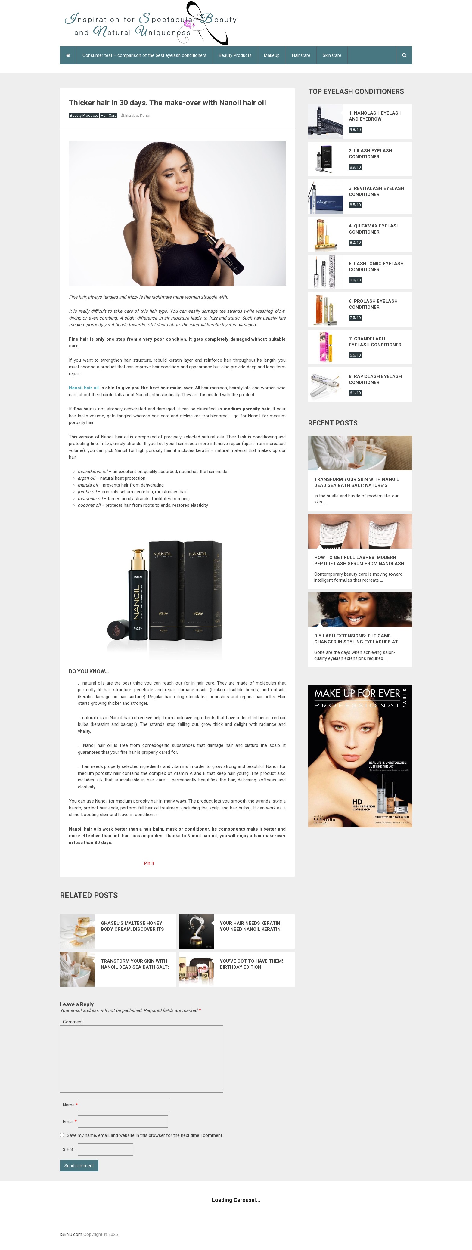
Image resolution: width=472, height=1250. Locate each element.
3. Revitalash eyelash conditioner (376, 191)
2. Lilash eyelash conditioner (370, 153)
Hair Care (301, 55)
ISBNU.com (71, 1234)
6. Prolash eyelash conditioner (373, 304)
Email (70, 1121)
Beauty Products (235, 55)
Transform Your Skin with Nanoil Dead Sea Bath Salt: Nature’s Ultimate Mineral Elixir (135, 964)
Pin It (149, 863)
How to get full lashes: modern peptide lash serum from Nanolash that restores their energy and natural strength (359, 561)
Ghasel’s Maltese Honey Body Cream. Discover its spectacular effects (132, 926)
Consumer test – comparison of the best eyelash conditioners (144, 55)
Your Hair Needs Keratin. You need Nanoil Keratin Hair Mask (250, 926)
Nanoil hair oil (84, 388)
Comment (73, 1022)
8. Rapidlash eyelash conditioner (375, 379)
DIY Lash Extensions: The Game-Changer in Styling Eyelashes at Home (356, 639)
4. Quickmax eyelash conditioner (374, 229)
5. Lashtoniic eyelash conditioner (376, 266)
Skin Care (332, 55)
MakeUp (272, 55)
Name (70, 1105)
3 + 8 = (70, 1149)
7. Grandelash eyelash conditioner (375, 342)
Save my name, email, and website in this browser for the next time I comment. (145, 1135)
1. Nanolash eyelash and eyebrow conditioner (375, 116)
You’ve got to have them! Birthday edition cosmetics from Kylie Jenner (251, 964)
